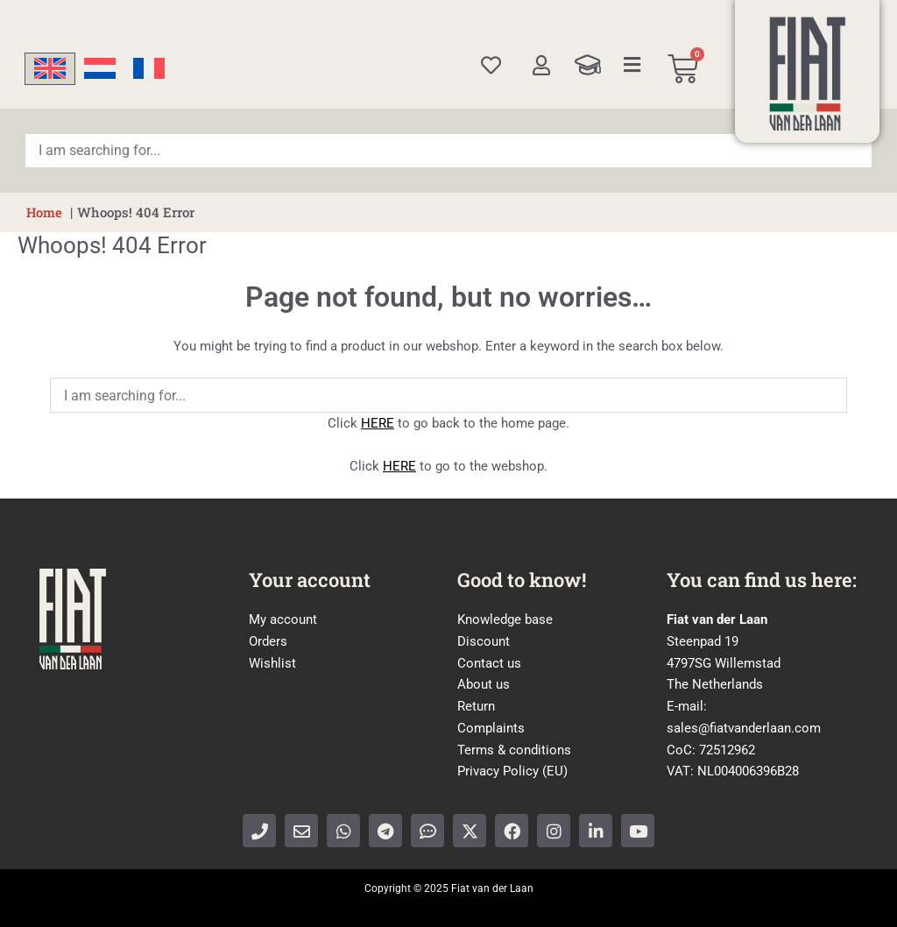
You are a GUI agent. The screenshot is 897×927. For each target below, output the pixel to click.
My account (283, 619)
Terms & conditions (514, 749)
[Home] (807, 73)
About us (483, 684)
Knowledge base (505, 619)
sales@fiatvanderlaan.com (744, 728)
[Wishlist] (491, 65)
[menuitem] (49, 68)
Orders (268, 641)
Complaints (491, 728)
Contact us (489, 662)
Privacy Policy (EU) (512, 771)
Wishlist (272, 662)
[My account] (541, 65)
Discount (483, 641)
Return (476, 706)
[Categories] (632, 64)
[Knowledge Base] (588, 65)
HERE (377, 423)
